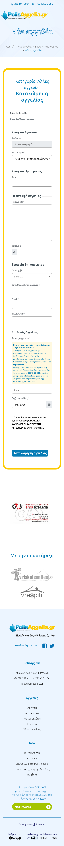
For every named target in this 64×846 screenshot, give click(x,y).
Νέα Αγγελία (23, 806)
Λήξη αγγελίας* (20, 398)
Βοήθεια (32, 774)
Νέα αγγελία (25, 46)
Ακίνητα (32, 707)
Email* (15, 299)
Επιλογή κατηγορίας (46, 46)
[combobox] (32, 158)
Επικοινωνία (32, 758)
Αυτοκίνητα (32, 713)
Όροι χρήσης (26, 824)
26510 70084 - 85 (24, 3)
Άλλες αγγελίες (32, 729)
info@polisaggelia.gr (33, 376)
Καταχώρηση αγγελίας (30, 453)
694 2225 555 (45, 3)
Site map (40, 824)
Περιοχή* (17, 270)
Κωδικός (16, 138)
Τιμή (14, 177)
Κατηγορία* (18, 152)
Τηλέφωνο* (18, 313)
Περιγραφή (18, 201)
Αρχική (10, 46)
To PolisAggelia (32, 752)
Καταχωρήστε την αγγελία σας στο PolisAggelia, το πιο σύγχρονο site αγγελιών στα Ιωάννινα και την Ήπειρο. (32, 793)
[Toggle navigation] (32, 15)
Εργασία (32, 724)
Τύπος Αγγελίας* (21, 338)
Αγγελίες (32, 698)
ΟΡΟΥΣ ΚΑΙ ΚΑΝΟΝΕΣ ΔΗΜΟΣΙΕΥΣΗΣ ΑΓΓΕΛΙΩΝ (27, 424)
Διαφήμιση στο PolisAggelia (32, 763)
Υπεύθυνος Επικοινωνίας (26, 284)
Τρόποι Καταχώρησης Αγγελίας (32, 769)
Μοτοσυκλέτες (32, 718)
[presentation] (32, 437)
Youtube (16, 245)
